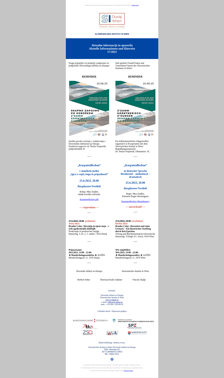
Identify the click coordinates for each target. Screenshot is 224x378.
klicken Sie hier (128, 370)
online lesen (135, 5)
